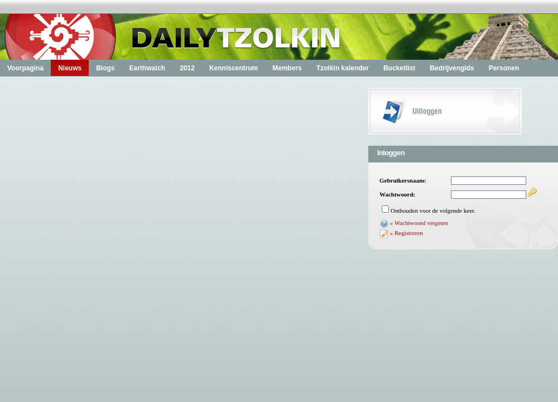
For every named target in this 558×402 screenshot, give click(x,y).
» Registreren (406, 232)
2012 (187, 68)
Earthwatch (147, 68)
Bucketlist (399, 68)
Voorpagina (25, 68)
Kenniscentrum (233, 68)
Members (287, 68)
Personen (504, 68)
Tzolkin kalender (342, 68)
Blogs (105, 68)
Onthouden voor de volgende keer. (433, 210)
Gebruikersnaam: (402, 180)
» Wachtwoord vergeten (419, 222)
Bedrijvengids (452, 68)
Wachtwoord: (397, 194)
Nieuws (69, 68)
